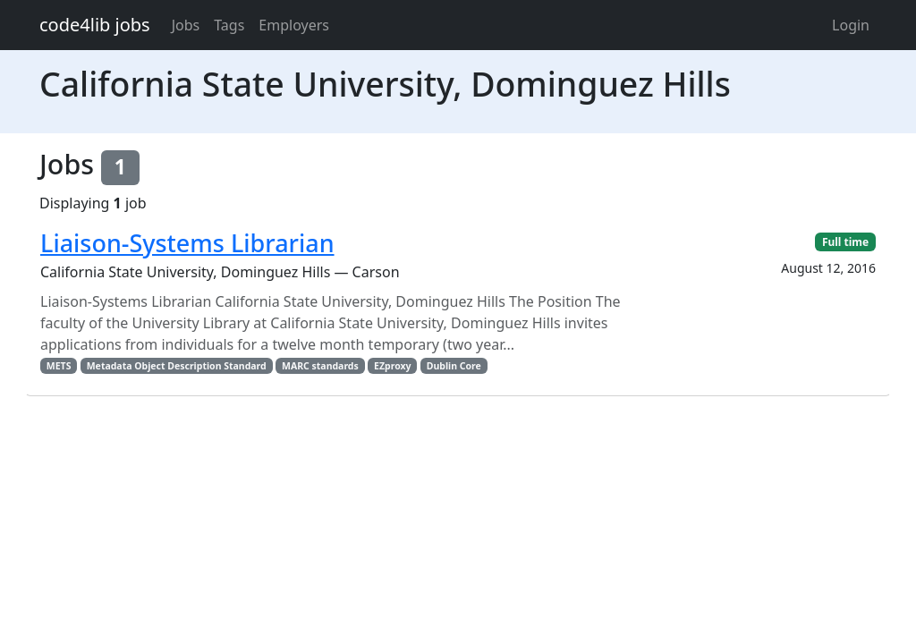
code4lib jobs (94, 25)
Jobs (186, 25)
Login (850, 25)
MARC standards (320, 366)
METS (59, 366)
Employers (294, 25)
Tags (229, 25)
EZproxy (392, 366)
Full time (845, 242)
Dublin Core (454, 366)
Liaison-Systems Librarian (187, 242)
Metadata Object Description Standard (177, 366)
